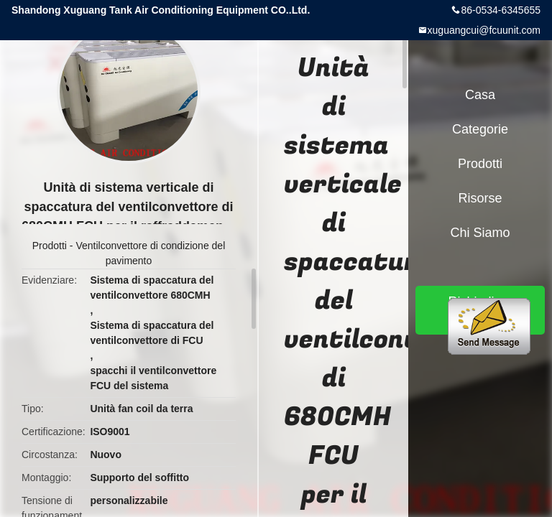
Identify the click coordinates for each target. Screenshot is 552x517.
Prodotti (49, 245)
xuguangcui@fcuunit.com (484, 30)
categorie (480, 129)
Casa (480, 95)
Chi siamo (480, 232)
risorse (480, 198)
